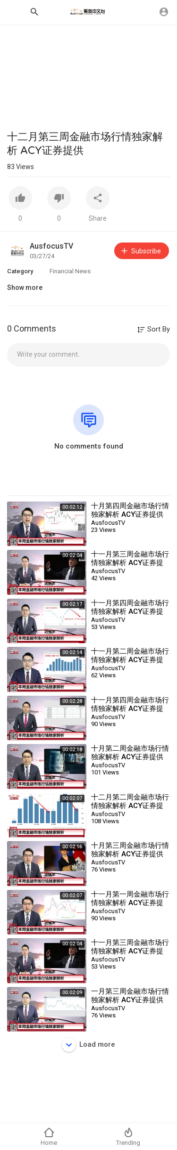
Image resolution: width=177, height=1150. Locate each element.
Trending (128, 1136)
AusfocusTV (51, 246)
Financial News (70, 271)
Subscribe (140, 250)
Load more (88, 1045)
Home (49, 1136)
